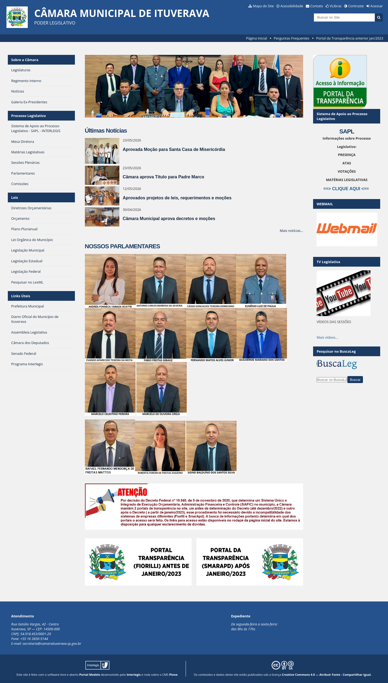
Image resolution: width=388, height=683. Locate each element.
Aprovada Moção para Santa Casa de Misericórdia (174, 149)
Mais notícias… (291, 230)
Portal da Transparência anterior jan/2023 (349, 38)
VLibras (336, 5)
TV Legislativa (328, 261)
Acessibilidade (291, 5)
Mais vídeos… (327, 337)
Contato (316, 5)
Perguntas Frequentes (291, 38)
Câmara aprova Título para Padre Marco (163, 177)
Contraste (356, 5)
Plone (173, 675)
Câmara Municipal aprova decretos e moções (169, 218)
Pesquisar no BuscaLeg (336, 351)
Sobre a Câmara (25, 59)
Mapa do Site (263, 5)
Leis (14, 197)
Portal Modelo (89, 675)
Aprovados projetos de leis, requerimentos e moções (177, 198)
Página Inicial (256, 38)
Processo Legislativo (28, 115)
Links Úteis (20, 295)
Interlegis (134, 675)
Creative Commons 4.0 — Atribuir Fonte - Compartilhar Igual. (327, 675)
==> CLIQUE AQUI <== (346, 188)
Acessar (376, 5)
